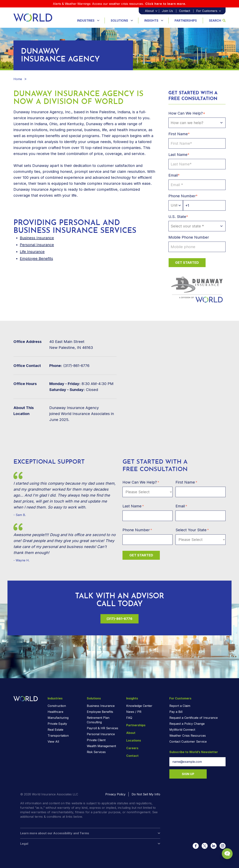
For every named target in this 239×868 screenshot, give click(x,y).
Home (17, 78)
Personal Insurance (37, 245)
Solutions (119, 20)
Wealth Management (101, 746)
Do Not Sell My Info (146, 794)
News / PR (133, 712)
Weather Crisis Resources (187, 735)
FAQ (129, 718)
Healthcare (55, 712)
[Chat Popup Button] (226, 852)
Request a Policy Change (187, 724)
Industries (85, 20)
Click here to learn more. (165, 4)
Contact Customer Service (188, 741)
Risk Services (96, 752)
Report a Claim (179, 706)
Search (217, 20)
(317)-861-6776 (119, 619)
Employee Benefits (36, 258)
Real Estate (55, 729)
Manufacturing (58, 718)
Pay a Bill (175, 712)
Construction (57, 706)
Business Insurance (101, 706)
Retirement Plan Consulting (98, 720)
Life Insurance (32, 251)
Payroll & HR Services (102, 728)
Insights (151, 20)
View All (53, 741)
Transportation (58, 735)
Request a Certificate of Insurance (193, 718)
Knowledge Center (139, 706)
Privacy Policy (115, 794)
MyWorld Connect (182, 729)
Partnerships (186, 20)
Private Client (96, 740)
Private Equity (57, 724)
